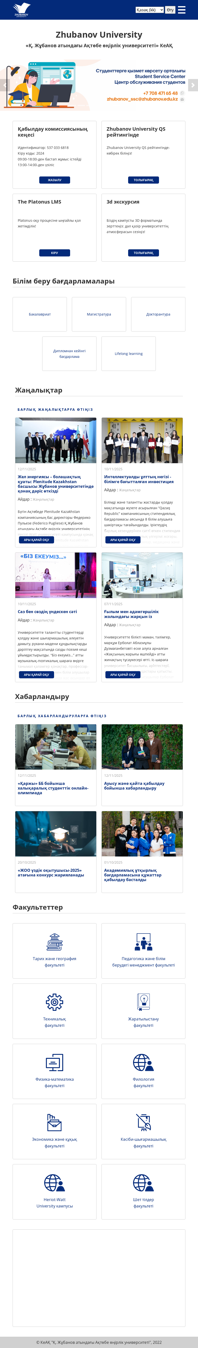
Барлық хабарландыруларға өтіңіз (62, 716)
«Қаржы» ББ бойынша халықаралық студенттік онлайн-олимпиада (53, 788)
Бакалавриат (40, 314)
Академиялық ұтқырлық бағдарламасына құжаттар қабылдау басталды (132, 875)
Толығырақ (143, 180)
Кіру (54, 253)
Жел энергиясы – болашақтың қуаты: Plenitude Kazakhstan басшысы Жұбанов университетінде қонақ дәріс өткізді (56, 484)
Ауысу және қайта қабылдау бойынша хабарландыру (134, 786)
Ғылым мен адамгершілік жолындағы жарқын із (131, 614)
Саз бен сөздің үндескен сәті (47, 611)
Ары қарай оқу (36, 540)
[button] (5, 85)
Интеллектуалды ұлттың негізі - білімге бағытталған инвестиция (139, 479)
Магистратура (99, 314)
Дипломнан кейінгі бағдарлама (69, 354)
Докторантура (158, 314)
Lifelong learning (129, 353)
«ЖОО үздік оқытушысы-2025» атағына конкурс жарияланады (51, 873)
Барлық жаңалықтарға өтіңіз (55, 409)
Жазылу (54, 180)
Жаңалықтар (43, 499)
